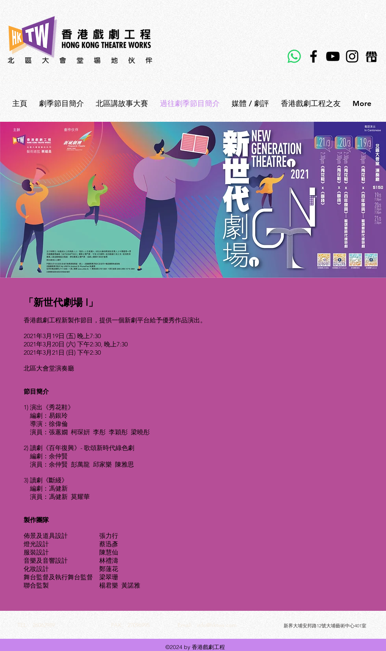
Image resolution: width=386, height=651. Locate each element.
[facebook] (366, 16)
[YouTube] (333, 56)
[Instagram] (352, 56)
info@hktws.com (217, 625)
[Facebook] (313, 56)
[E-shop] (371, 56)
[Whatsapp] (294, 56)
